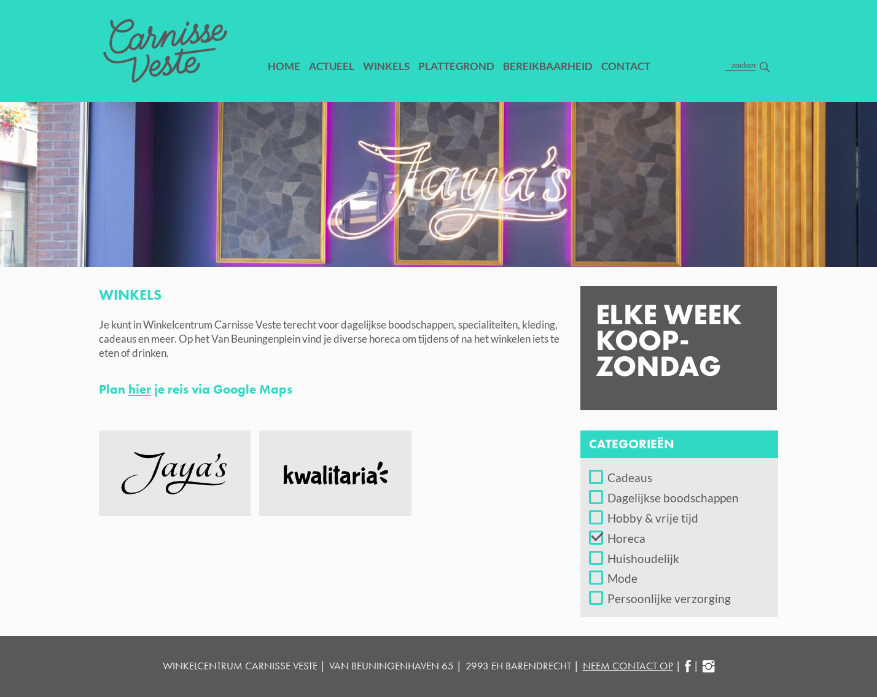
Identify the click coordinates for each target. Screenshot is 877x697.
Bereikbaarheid (548, 66)
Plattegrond (456, 66)
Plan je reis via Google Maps (198, 389)
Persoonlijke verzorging (669, 598)
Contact (625, 66)
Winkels (386, 66)
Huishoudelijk (643, 558)
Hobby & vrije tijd (652, 518)
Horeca (626, 538)
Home (284, 66)
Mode (622, 578)
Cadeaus (629, 477)
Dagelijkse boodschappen (673, 498)
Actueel (331, 66)
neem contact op (628, 665)
